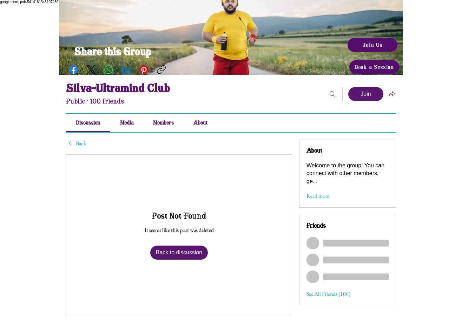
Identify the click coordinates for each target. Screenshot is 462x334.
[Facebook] (73, 69)
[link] (88, 123)
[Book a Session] (374, 67)
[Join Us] (372, 45)
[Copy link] (161, 69)
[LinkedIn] (126, 69)
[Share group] (392, 93)
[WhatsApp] (108, 69)
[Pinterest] (143, 69)
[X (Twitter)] (91, 69)
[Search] (332, 94)
